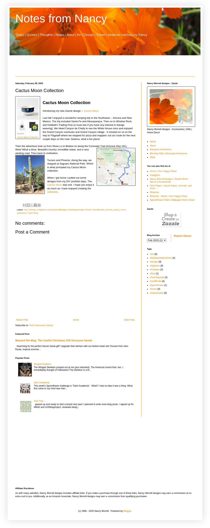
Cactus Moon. (92, 110)
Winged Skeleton (42, 364)
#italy (152, 273)
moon (123, 210)
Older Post (129, 320)
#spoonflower (156, 285)
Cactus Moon (54, 184)
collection (52, 191)
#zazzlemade (98, 210)
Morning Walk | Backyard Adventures (168, 153)
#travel (88, 210)
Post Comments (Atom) (41, 325)
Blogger (127, 511)
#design (32, 210)
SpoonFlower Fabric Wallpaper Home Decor (172, 200)
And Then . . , (41, 401)
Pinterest (154, 192)
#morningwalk (157, 277)
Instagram (155, 175)
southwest (21, 213)
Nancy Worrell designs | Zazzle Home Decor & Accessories (169, 180)
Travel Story (32, 213)
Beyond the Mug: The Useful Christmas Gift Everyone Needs (53, 340)
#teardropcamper (76, 210)
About (153, 145)
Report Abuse (182, 235)
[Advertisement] (105, 65)
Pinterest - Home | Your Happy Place (168, 196)
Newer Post (22, 320)
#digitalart (41, 210)
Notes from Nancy (61, 18)
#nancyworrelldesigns (57, 210)
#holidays (155, 269)
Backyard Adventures (160, 149)
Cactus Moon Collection (27, 137)
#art (26, 210)
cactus (116, 210)
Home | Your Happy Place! (163, 171)
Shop (152, 157)
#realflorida (155, 281)
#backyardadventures (161, 258)
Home (76, 320)
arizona (109, 210)
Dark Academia (41, 382)
